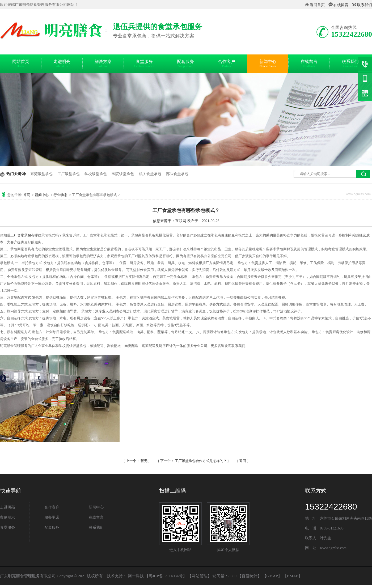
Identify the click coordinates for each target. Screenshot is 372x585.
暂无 (137, 461)
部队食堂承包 (177, 174)
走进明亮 (61, 64)
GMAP (272, 576)
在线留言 (340, 5)
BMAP (292, 576)
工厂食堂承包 (20, 235)
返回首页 (317, 5)
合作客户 (226, 64)
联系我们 (364, 5)
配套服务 (185, 64)
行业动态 (60, 195)
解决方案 (103, 64)
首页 (26, 195)
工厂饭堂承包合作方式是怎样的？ (194, 461)
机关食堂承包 (150, 174)
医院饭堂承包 (123, 174)
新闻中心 (267, 64)
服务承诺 (51, 517)
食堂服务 (144, 64)
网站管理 (200, 576)
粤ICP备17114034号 (166, 576)
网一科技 (136, 576)
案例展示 (7, 517)
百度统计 (249, 576)
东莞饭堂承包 (41, 174)
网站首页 (20, 64)
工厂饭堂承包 (68, 174)
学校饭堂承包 (95, 174)
